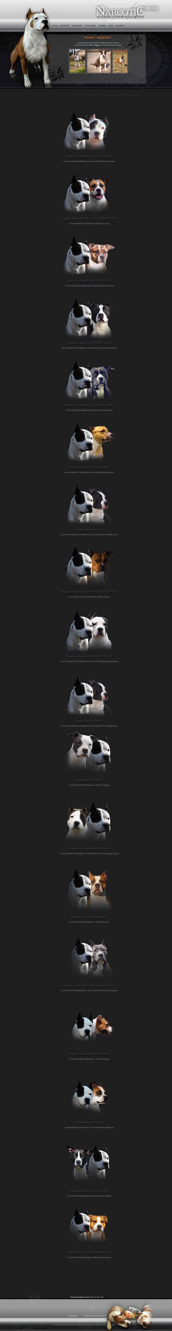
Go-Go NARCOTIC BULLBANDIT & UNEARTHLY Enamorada (89, 472)
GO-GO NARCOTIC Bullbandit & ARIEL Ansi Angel (89, 223)
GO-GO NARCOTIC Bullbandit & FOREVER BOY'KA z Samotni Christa (89, 348)
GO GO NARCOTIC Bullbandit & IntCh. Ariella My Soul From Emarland (89, 990)
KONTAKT (120, 25)
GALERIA (102, 25)
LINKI (110, 25)
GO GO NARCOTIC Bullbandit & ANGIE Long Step (89, 1059)
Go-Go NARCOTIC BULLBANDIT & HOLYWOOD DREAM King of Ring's (89, 661)
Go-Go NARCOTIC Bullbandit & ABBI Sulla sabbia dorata (89, 1257)
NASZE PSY (64, 25)
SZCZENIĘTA (90, 25)
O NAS (55, 25)
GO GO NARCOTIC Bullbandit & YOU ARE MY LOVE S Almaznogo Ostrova (89, 853)
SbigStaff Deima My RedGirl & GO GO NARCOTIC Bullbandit (89, 1127)
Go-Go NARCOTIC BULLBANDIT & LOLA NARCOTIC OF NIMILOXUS (89, 535)
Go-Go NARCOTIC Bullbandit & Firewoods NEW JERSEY (89, 1196)
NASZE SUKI (77, 25)
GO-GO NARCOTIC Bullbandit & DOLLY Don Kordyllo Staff (89, 410)
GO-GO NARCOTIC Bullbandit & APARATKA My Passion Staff (89, 286)
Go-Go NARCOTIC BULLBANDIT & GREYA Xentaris (89, 597)
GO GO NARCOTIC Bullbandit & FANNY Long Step (89, 785)
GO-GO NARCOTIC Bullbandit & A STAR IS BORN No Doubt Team (89, 161)
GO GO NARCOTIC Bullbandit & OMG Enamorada (89, 922)
